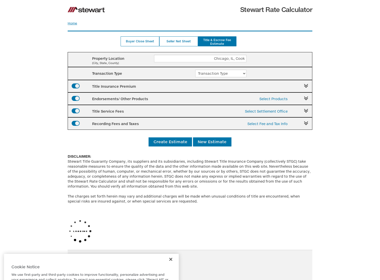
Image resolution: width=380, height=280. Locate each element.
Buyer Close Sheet (140, 41)
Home (72, 23)
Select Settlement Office (266, 111)
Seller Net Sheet (179, 41)
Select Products (273, 99)
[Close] (170, 266)
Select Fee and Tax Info (267, 124)
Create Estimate (170, 141)
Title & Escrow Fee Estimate (217, 42)
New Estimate (212, 141)
